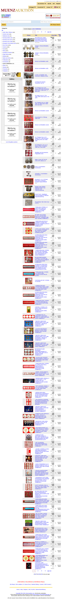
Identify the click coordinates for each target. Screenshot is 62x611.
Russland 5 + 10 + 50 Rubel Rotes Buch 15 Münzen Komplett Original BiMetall (41, 180)
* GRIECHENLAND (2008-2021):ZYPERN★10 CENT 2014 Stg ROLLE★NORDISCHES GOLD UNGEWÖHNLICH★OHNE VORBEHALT (42, 508)
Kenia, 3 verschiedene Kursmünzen (40, 167)
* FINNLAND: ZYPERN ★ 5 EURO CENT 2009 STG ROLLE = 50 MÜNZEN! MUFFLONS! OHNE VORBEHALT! (41, 210)
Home (18, 589)
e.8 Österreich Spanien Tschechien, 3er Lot (40, 82)
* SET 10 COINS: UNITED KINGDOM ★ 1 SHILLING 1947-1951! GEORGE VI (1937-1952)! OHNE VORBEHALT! (41, 516)
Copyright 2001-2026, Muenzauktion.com (25, 593)
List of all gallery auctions (11, 142)
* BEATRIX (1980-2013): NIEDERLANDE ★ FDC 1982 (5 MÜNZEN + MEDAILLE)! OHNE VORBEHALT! (41, 344)
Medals (4, 56)
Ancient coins (6, 34)
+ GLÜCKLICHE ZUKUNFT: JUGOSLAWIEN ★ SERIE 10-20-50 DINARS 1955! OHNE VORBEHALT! (42, 359)
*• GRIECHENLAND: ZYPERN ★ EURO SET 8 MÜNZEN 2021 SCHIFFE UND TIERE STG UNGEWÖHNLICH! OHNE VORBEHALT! (42, 253)
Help (21, 589)
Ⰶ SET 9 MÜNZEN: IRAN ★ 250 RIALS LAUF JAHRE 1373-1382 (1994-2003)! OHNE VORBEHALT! (42, 487)
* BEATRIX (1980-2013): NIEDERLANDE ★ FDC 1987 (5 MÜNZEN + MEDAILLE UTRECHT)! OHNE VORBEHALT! (41, 324)
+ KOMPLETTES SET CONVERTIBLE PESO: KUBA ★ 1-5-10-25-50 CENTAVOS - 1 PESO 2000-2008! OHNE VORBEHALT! (42, 288)
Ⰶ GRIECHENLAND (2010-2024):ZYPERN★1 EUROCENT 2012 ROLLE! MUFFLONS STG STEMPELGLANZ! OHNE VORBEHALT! (41, 238)
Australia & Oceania (7, 52)
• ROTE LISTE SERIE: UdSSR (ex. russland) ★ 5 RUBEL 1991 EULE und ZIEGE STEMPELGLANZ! (42, 230)
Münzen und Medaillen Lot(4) (41, 61)
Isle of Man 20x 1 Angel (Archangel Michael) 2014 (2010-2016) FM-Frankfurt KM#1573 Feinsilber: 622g (41, 39)
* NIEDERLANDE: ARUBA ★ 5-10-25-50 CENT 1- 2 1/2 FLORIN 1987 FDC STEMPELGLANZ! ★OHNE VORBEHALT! (42, 381)
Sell (54, 3)
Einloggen (32, 7)
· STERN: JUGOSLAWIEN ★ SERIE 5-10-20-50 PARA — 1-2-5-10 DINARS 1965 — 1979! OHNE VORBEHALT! (42, 373)
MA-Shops (12, 584)
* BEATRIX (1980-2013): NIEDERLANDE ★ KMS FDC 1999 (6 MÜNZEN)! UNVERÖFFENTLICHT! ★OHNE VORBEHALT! (41, 409)
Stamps (4, 67)
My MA (49, 3)
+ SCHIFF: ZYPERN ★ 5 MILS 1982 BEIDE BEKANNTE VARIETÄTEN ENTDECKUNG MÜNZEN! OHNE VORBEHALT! (42, 451)
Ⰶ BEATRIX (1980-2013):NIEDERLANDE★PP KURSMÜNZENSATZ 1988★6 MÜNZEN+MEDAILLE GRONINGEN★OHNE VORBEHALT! (42, 565)
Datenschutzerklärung (40, 589)
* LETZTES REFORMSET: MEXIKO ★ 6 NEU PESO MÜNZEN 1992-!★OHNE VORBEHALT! (41, 330)
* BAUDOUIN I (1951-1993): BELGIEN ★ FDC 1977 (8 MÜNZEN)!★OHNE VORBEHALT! (41, 423)
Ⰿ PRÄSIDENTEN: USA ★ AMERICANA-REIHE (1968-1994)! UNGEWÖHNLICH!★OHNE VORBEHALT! (41, 530)
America (5, 47)
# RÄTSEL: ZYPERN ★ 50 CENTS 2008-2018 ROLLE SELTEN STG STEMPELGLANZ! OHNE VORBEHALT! (41, 309)
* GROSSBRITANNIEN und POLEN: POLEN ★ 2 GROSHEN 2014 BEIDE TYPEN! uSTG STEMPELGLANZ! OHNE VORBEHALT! (41, 558)
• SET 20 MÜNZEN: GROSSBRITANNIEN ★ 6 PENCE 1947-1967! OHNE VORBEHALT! (41, 444)
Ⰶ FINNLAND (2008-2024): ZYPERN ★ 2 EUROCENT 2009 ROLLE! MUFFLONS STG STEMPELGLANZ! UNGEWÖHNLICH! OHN (41, 267)
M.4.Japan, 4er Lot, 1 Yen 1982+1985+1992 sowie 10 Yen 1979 (42, 96)
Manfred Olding (35, 584)
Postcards (5, 69)
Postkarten (5, 70)
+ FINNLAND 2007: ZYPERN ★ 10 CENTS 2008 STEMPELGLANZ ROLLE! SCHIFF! (41, 273)
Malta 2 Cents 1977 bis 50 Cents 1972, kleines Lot (41, 160)
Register (58, 3)
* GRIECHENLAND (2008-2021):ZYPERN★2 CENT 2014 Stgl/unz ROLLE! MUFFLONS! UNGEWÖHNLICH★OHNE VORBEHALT (42, 501)
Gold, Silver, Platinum (8, 32)
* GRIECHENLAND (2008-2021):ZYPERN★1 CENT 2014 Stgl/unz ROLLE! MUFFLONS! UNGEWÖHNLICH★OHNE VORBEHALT (42, 537)
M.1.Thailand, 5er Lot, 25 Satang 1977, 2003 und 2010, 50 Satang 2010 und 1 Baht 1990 (41, 139)
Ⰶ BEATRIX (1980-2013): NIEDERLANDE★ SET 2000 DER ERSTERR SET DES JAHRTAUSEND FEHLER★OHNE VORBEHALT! (41, 458)
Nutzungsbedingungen (44, 594)
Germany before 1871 (8, 37)
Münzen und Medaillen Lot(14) (42, 124)
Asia (4, 48)
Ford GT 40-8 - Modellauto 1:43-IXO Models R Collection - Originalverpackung (42, 195)
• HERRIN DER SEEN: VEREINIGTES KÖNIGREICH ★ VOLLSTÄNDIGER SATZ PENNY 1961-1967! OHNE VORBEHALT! (42, 395)
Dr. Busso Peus (26, 584)
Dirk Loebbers (19, 584)
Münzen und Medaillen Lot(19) (42, 110)
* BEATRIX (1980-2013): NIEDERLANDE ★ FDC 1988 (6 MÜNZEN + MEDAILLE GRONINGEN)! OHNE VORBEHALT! (41, 338)
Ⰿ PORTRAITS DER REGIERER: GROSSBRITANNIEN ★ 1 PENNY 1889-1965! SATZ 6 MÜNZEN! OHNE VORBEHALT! (41, 352)
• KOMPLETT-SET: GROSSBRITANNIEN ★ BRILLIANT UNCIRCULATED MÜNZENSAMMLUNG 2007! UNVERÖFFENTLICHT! (41, 437)
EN (57, 7)
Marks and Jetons (7, 58)
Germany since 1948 (7, 41)
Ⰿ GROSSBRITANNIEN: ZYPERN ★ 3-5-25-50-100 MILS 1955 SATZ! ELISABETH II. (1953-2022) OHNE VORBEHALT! (42, 260)
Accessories (5, 61)
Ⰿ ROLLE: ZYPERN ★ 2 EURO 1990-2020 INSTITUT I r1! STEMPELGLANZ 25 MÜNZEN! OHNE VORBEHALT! (42, 544)
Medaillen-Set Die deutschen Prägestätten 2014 (41, 153)
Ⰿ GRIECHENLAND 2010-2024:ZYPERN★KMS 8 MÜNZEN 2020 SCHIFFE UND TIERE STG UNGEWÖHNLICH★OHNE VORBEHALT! (42, 494)
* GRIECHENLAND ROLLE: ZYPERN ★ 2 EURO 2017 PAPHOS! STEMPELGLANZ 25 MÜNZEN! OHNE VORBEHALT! (42, 224)
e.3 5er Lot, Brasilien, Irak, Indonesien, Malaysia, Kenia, (41, 75)
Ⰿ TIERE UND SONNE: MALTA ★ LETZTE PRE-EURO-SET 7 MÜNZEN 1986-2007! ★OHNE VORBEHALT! (42, 216)
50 (34, 574)
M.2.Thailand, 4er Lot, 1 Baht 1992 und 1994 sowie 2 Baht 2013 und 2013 (41, 103)
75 (36, 574)
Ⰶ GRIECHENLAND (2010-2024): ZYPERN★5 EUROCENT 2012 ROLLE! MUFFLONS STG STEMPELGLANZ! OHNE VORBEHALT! (41, 245)
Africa (4, 50)
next (48, 32)
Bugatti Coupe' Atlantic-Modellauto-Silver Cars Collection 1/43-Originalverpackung (40, 188)
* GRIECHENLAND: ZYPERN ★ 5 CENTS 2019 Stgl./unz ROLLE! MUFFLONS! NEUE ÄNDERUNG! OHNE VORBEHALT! (41, 551)
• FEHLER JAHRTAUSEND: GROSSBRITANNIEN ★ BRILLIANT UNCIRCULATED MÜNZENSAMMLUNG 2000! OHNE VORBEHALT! (41, 473)
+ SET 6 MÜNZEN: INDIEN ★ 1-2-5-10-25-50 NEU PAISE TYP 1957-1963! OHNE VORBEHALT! (42, 387)
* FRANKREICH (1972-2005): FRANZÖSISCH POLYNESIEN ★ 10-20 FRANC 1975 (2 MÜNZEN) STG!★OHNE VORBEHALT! (42, 480)
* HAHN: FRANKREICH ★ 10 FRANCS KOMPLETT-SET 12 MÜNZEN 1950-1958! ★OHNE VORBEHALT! (42, 465)
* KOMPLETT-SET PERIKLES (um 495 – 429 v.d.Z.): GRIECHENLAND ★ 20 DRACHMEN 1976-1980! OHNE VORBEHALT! (42, 416)
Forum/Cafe (41, 7)
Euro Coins (5, 45)
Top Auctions (42, 3)
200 (41, 574)
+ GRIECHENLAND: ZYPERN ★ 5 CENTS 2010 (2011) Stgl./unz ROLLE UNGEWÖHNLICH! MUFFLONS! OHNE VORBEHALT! (42, 366)
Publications (5, 59)
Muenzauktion (36, 594)
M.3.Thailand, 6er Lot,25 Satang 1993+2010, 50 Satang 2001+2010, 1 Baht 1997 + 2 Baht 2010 (42, 89)
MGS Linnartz (47, 584)
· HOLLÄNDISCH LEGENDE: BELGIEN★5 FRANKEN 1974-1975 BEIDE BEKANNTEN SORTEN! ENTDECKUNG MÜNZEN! (42, 402)
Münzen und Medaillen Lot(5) (41, 68)
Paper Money (6, 54)
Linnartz (41, 584)
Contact (49, 7)
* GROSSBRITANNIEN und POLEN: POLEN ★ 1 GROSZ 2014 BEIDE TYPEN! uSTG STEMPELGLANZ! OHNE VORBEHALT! (41, 430)
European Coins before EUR (9, 43)
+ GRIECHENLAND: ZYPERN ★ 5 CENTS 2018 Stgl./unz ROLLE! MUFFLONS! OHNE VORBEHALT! (42, 302)
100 (39, 574)
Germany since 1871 (7, 39)
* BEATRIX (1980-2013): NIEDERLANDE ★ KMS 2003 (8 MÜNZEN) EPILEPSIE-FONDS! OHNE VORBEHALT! (42, 523)
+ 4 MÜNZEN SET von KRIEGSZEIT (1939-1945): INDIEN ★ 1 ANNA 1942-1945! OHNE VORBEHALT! (42, 316)
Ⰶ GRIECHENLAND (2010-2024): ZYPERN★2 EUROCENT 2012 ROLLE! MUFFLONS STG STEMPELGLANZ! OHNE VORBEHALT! (41, 295)
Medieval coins (6, 36)
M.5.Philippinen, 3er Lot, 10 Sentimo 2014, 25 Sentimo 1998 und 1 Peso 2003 (41, 146)
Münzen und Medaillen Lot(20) (42, 132)
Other (4, 65)
